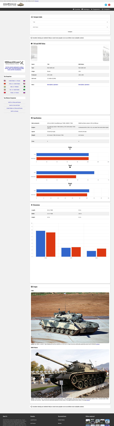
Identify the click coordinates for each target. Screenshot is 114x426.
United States (61, 419)
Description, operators (52, 84)
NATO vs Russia (14, 111)
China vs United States (14, 83)
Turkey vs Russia (14, 92)
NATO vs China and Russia (14, 102)
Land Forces (34, 419)
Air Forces (33, 423)
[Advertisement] (14, 36)
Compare (70, 31)
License (97, 344)
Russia (59, 423)
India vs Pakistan (14, 86)
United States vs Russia (14, 80)
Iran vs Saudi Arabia (14, 89)
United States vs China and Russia (14, 108)
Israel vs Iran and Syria (14, 105)
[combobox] (70, 22)
